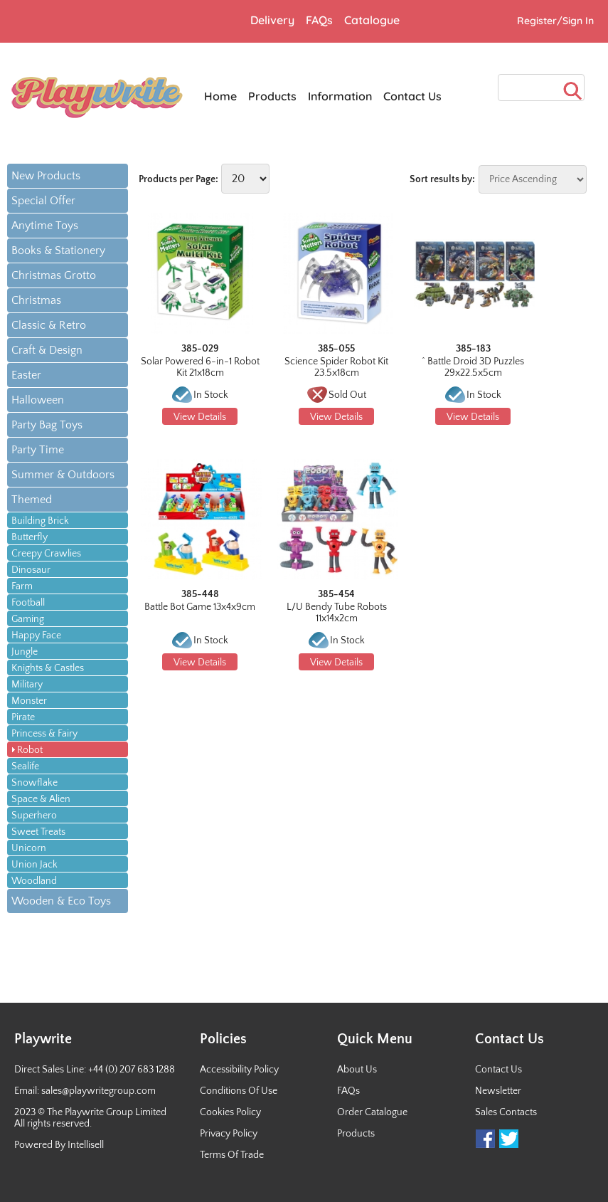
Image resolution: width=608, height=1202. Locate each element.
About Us (357, 1069)
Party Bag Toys (46, 424)
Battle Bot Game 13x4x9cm (199, 607)
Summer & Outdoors (62, 474)
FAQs (348, 1091)
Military (27, 684)
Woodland (34, 881)
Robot (30, 750)
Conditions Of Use (238, 1091)
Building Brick (40, 521)
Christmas (36, 300)
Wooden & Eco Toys (61, 901)
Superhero (34, 815)
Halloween (37, 400)
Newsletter (498, 1091)
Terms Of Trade (232, 1155)
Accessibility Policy (239, 1069)
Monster (29, 701)
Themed (31, 499)
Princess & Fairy (44, 733)
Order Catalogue (372, 1112)
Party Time (37, 449)
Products (356, 1133)
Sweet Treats (38, 832)
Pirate (23, 717)
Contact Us (498, 1069)
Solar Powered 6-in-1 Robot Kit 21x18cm (200, 367)
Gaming (27, 619)
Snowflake (34, 783)
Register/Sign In (555, 20)
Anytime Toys (44, 225)
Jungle (24, 652)
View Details (200, 417)
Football (28, 602)
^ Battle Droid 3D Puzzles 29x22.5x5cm (473, 367)
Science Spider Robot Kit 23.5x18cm (336, 367)
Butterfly (29, 537)
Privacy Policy (228, 1133)
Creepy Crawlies (46, 553)
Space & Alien (40, 799)
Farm (22, 586)
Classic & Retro (48, 325)
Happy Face (36, 635)
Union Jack (34, 864)
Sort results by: (442, 179)
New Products (45, 175)
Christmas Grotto (53, 275)
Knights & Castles (47, 668)
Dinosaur (30, 570)
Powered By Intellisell (59, 1145)
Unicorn (28, 848)
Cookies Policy (230, 1112)
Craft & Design (46, 350)
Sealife (25, 766)
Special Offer (43, 200)
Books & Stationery (58, 250)
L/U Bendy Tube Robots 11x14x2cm (337, 612)
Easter (26, 375)
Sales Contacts (506, 1112)
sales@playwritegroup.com (98, 1091)
